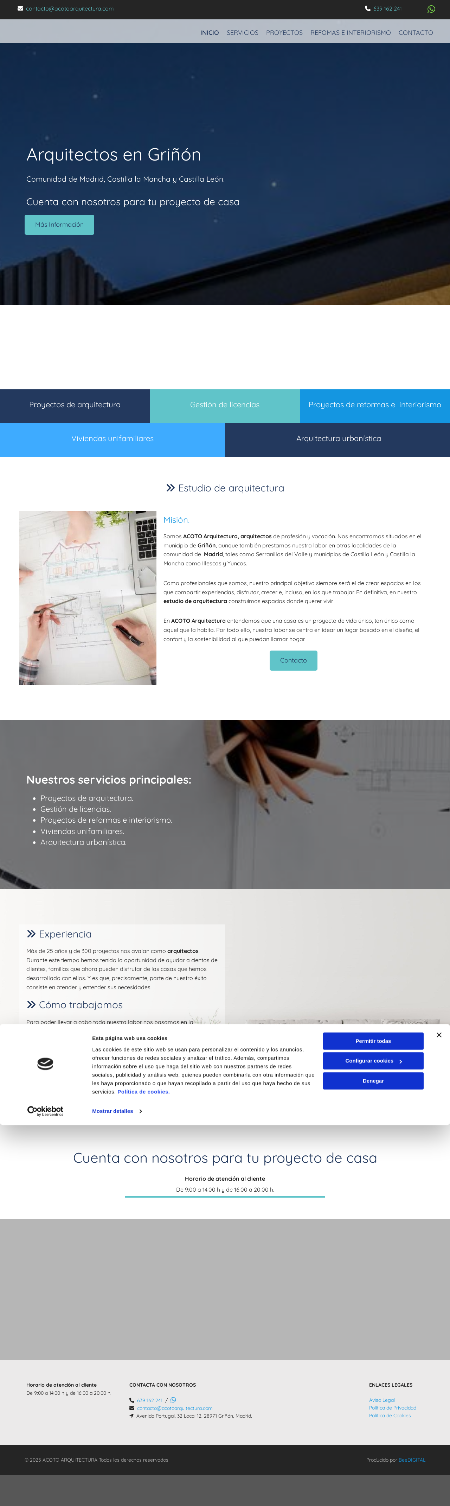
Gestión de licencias (224, 404)
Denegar (373, 1462)
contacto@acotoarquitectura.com (70, 8)
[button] (59, 225)
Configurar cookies (373, 1442)
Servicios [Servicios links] (237, 28)
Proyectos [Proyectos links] (281, 28)
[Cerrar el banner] (439, 1415)
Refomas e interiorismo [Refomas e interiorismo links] (350, 28)
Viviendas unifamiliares (112, 438)
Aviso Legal (382, 1400)
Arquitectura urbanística (337, 438)
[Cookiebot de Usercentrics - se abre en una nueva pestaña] (45, 1492)
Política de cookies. (143, 1473)
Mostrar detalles (112, 1492)
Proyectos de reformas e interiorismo (375, 404)
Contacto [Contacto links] (418, 28)
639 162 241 (387, 8)
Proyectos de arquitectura (75, 404)
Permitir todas (373, 1422)
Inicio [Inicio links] (201, 28)
